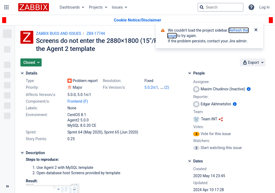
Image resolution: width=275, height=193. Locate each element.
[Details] (22, 73)
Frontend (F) (77, 101)
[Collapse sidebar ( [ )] (7, 186)
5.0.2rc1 (151, 87)
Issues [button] (117, 7)
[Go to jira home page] (34, 7)
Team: (198, 112)
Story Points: (36, 139)
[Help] (251, 7)
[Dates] (189, 161)
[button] (6, 7)
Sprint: (31, 132)
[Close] (256, 30)
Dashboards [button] (70, 7)
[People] (189, 73)
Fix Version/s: (114, 87)
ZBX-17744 (95, 33)
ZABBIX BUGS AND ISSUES (58, 33)
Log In (264, 7)
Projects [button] (96, 7)
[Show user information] (249, 89)
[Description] (22, 153)
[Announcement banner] (137, 20)
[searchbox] (220, 7)
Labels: (32, 108)
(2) (166, 87)
